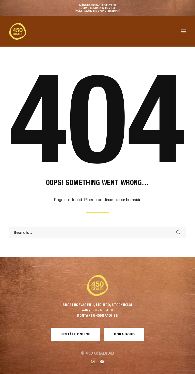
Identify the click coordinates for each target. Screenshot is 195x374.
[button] (183, 31)
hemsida (133, 199)
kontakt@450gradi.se (97, 315)
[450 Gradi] (17, 31)
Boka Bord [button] (124, 334)
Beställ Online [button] (75, 334)
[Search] (97, 232)
